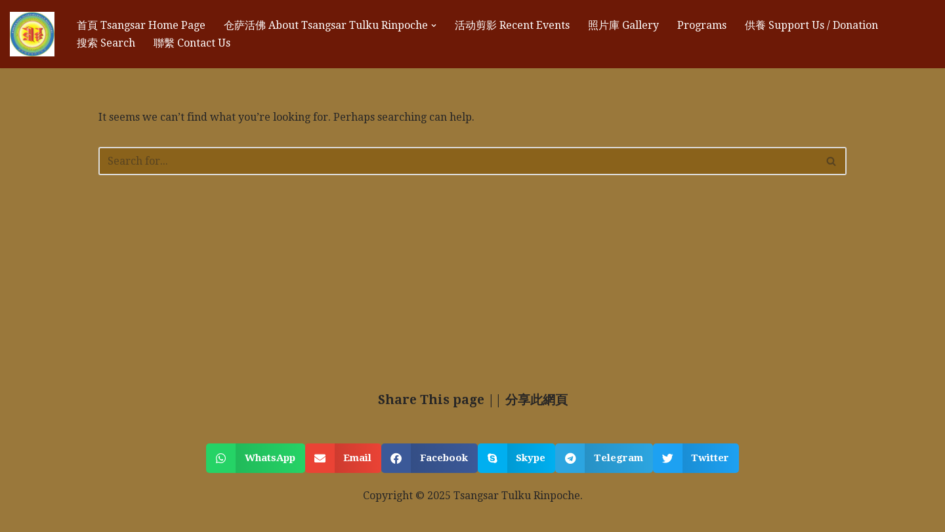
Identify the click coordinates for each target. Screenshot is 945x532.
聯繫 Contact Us (192, 43)
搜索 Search (106, 43)
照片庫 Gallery (623, 25)
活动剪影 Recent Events (512, 25)
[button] (433, 25)
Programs (701, 25)
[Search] (457, 161)
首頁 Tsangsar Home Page (141, 25)
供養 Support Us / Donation (811, 25)
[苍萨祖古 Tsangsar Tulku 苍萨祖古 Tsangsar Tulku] (32, 34)
